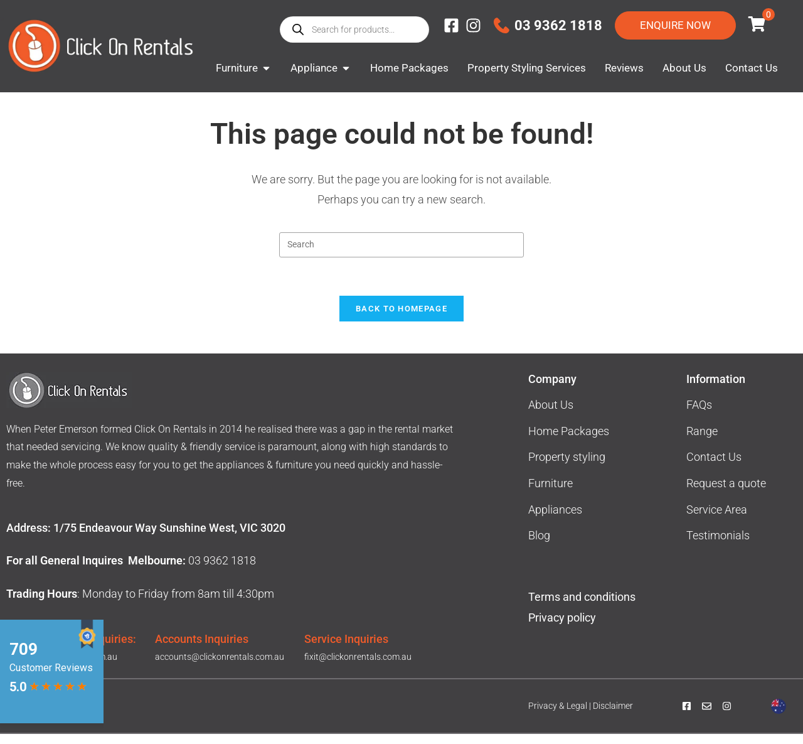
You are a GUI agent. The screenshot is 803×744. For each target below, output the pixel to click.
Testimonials (718, 545)
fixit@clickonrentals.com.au (358, 667)
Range (702, 441)
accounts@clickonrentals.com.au (219, 667)
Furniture (550, 493)
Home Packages (568, 441)
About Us (550, 414)
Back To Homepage (401, 318)
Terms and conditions (581, 606)
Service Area (716, 519)
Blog (539, 545)
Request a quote (726, 493)
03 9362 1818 (558, 25)
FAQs (699, 414)
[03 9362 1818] (501, 25)
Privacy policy (563, 627)
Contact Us (714, 466)
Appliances (555, 519)
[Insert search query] (401, 254)
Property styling (566, 466)
